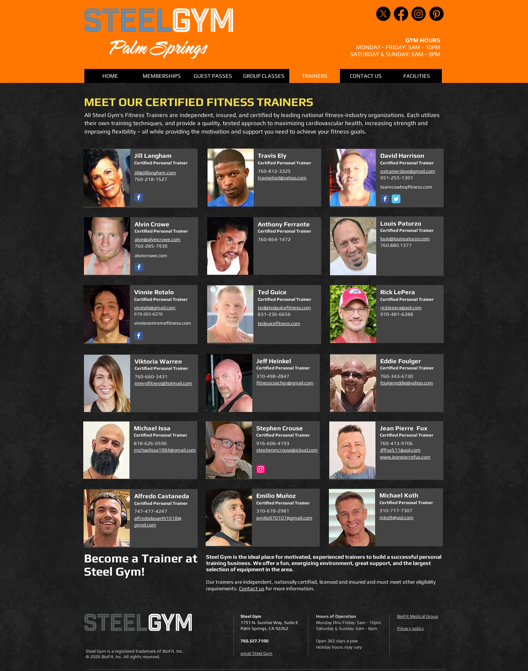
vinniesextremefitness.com (162, 323)
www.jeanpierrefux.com (405, 457)
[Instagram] (418, 14)
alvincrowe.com (151, 255)
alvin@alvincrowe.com (157, 239)
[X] (383, 14)
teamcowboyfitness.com (406, 187)
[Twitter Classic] (396, 198)
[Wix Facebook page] (138, 197)
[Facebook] (401, 14)
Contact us (251, 588)
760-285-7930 (151, 246)
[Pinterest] (436, 14)
